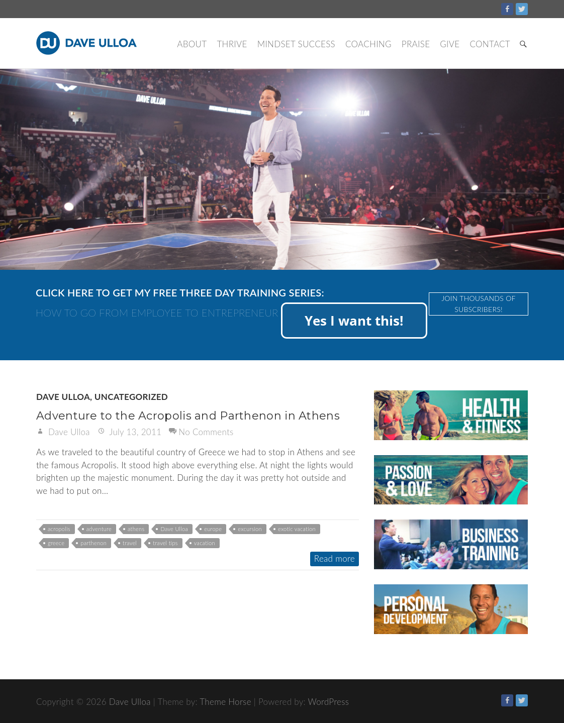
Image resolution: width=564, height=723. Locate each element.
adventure (99, 529)
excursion (250, 529)
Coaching (368, 44)
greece (56, 543)
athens (136, 529)
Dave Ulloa (63, 396)
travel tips (165, 543)
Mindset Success (296, 44)
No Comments (205, 432)
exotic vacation (297, 529)
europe (213, 529)
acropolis (59, 529)
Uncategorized (131, 396)
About (192, 44)
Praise (416, 44)
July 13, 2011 (134, 432)
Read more (334, 558)
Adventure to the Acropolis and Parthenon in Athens (188, 416)
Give (449, 44)
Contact (489, 44)
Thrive (232, 44)
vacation (204, 543)
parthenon (93, 543)
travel (130, 543)
